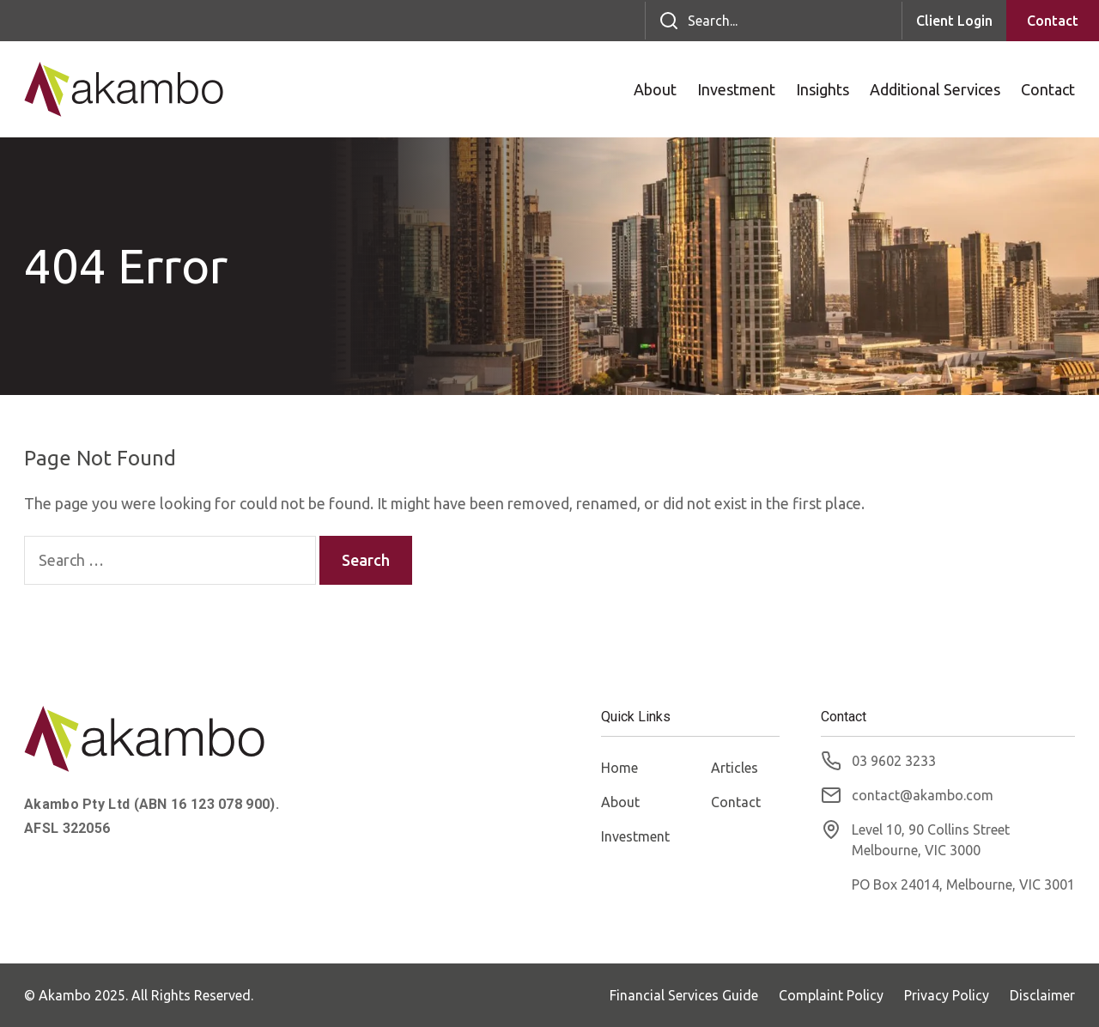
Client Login (954, 20)
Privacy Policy (946, 995)
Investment (736, 89)
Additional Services (935, 89)
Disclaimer (1042, 995)
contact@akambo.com (922, 795)
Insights (822, 89)
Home (619, 767)
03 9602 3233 (894, 761)
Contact (1052, 20)
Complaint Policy (831, 995)
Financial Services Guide (684, 995)
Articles (734, 767)
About (655, 89)
